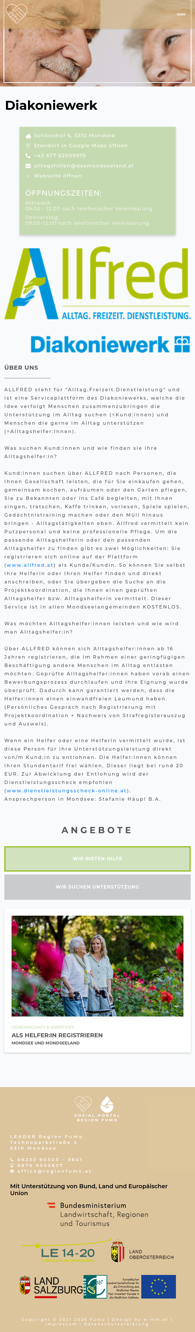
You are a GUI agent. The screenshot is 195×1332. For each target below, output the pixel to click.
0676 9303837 (40, 1165)
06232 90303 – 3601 (50, 1159)
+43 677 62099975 (60, 155)
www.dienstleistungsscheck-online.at (67, 790)
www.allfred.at (30, 565)
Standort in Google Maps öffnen (81, 145)
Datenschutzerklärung (117, 1324)
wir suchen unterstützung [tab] (97, 887)
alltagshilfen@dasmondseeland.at (84, 166)
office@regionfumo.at (54, 1171)
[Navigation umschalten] (181, 14)
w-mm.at (156, 1319)
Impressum (61, 1324)
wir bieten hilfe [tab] (97, 858)
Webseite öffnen (58, 176)
